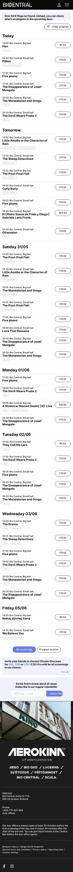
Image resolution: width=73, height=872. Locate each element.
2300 (27, 664)
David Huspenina (35, 846)
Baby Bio (15, 528)
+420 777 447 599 (12, 810)
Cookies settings (10, 852)
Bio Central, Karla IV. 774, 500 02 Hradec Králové (16, 797)
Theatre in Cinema (19, 410)
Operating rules (56, 849)
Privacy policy (40, 849)
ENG (6, 105)
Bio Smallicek (9, 148)
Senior (6, 50)
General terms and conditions (16, 849)
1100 (17, 664)
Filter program (57, 26)
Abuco (15, 846)
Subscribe (56, 693)
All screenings (24, 649)
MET (6, 222)
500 (11, 664)
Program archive (48, 649)
